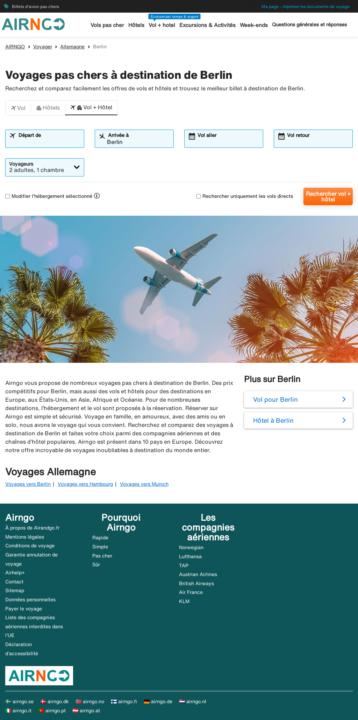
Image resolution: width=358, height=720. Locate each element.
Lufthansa (190, 556)
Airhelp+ (15, 572)
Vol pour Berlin (275, 399)
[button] (18, 108)
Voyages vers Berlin (28, 484)
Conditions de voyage (30, 545)
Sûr (96, 564)
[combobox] (48, 142)
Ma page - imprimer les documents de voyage (306, 6)
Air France (191, 592)
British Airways (196, 583)
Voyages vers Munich (144, 484)
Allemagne (72, 46)
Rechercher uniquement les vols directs (244, 196)
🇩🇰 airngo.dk (54, 701)
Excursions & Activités (207, 25)
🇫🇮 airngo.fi (124, 701)
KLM (184, 601)
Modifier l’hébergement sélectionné (48, 196)
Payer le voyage (23, 608)
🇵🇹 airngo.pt (52, 710)
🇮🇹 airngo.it (18, 710)
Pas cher (102, 555)
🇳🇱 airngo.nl (192, 701)
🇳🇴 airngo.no (90, 701)
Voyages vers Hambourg (85, 484)
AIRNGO (15, 46)
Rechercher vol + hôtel (328, 196)
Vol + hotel (162, 25)
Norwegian (191, 547)
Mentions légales (24, 536)
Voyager (42, 46)
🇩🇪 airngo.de (158, 701)
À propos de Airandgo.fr (32, 527)
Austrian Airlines (198, 574)
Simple (100, 546)
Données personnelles (30, 599)
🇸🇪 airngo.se (19, 701)
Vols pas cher (107, 25)
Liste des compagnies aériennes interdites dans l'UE (34, 626)
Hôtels (136, 25)
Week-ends (253, 25)
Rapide (100, 537)
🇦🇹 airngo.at (86, 710)
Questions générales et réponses (309, 24)
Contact (14, 581)
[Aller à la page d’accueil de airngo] (33, 23)
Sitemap (14, 590)
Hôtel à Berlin (273, 420)
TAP (183, 565)
